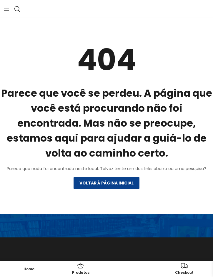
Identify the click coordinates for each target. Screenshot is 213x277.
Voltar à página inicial (106, 183)
